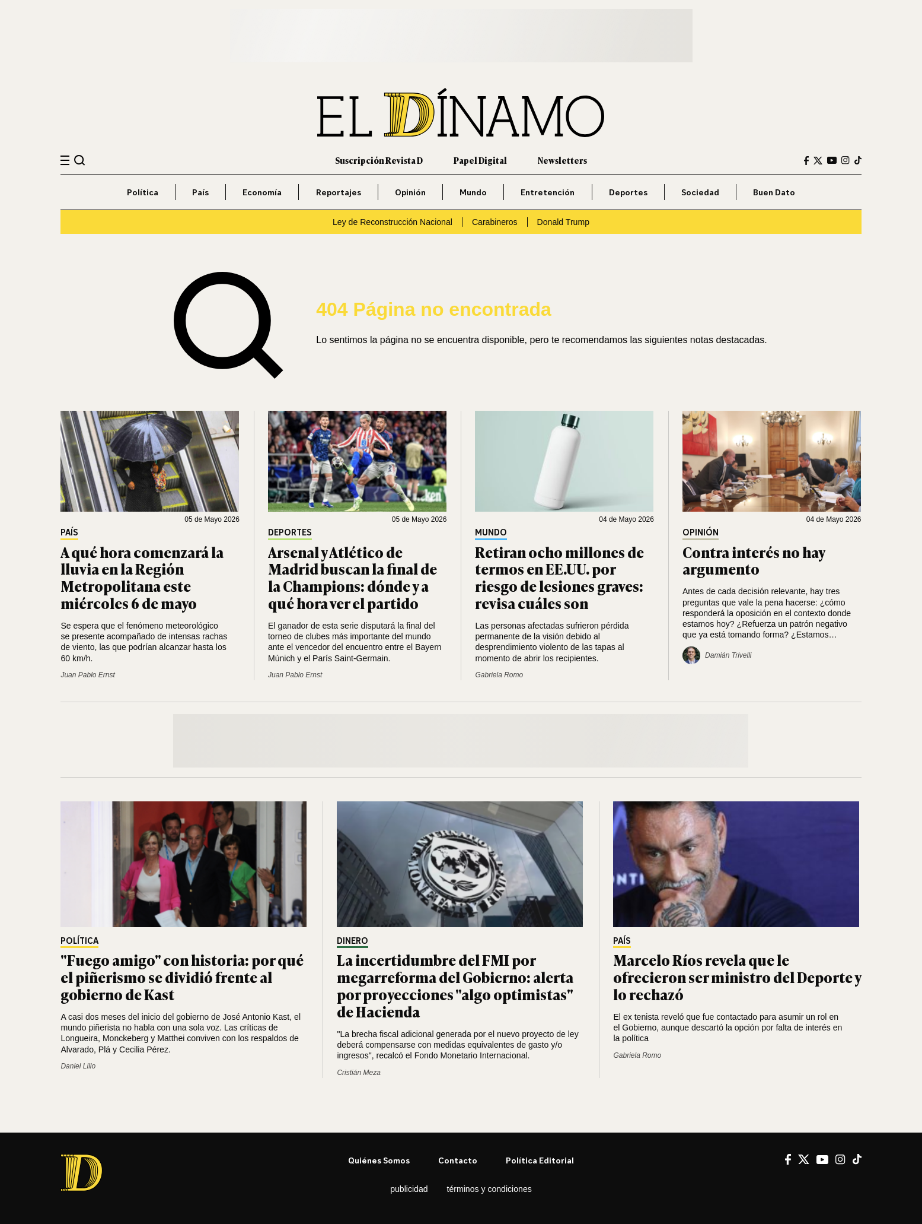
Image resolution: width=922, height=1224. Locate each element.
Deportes (628, 192)
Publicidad (408, 1189)
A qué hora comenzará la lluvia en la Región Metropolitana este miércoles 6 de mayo (142, 577)
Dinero (352, 941)
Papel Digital (480, 160)
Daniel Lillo (77, 1066)
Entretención (548, 192)
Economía (262, 192)
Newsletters (562, 160)
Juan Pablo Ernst (87, 675)
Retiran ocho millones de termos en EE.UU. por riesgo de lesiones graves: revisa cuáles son (559, 577)
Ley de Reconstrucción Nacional (392, 222)
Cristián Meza (358, 1072)
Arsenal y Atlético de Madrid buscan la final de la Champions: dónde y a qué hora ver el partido (352, 577)
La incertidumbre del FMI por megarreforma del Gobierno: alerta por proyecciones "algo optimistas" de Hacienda (455, 985)
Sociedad (700, 192)
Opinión (410, 192)
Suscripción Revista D (379, 160)
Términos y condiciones (489, 1189)
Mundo (473, 192)
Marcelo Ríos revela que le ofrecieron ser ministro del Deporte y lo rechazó (737, 976)
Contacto (457, 1160)
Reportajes (338, 192)
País (200, 192)
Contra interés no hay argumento (753, 560)
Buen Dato (774, 192)
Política (142, 192)
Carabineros (495, 222)
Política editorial (540, 1160)
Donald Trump (563, 222)
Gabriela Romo (499, 675)
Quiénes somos (379, 1160)
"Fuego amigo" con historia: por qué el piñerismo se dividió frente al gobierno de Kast (182, 976)
